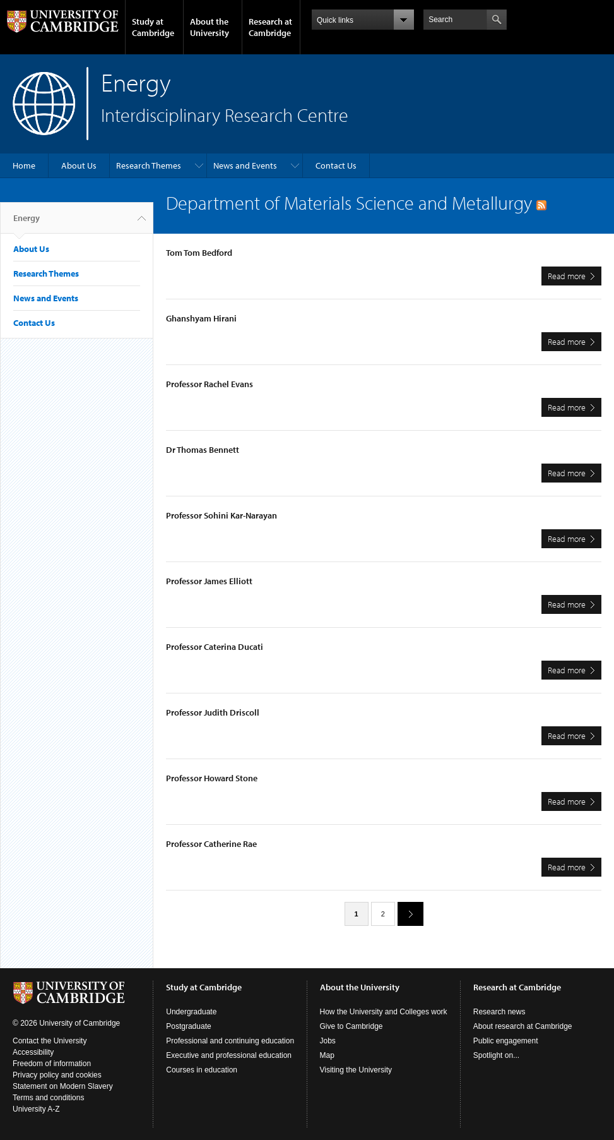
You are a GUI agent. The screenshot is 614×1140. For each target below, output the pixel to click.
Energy (26, 223)
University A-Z (36, 1109)
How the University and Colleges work (383, 1011)
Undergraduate (191, 1011)
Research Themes (148, 165)
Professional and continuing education (230, 1040)
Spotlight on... (496, 1055)
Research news (499, 1011)
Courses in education (201, 1069)
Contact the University (49, 1040)
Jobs (328, 1040)
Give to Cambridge (351, 1026)
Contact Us (336, 165)
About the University (209, 27)
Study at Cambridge (153, 27)
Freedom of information (52, 1063)
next (406, 913)
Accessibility (33, 1052)
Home (24, 165)
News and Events (245, 165)
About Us (79, 165)
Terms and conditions (48, 1097)
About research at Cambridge (522, 1026)
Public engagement (505, 1040)
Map (327, 1055)
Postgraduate (188, 1026)
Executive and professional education (229, 1055)
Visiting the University (356, 1069)
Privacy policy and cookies (57, 1075)
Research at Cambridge (270, 27)
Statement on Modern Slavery (63, 1086)
